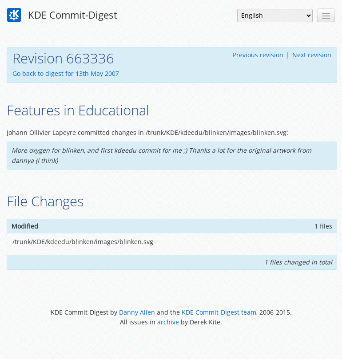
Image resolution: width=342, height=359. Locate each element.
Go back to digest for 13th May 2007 (65, 73)
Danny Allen (137, 312)
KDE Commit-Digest (62, 15)
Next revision (311, 55)
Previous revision (258, 55)
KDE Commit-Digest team (219, 312)
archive (168, 322)
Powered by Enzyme (171, 342)
